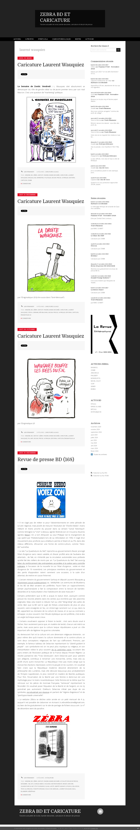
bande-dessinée (54, 175)
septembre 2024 (96, 432)
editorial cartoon (72, 312)
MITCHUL (94, 409)
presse (59, 178)
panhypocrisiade (39, 789)
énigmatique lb (26, 315)
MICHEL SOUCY (96, 381)
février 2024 (94, 451)
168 (29, 784)
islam (47, 786)
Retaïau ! (94, 256)
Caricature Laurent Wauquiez (51, 64)
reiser (65, 784)
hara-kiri (70, 784)
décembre (24, 784)
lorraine (35, 312)
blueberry (24, 791)
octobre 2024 (95, 429)
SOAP (92, 384)
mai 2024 (94, 443)
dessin (54, 178)
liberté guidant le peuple (63, 786)
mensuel (56, 789)
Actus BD (89, 39)
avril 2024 (94, 446)
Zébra (93, 67)
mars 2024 (94, 448)
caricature (64, 175)
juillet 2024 (94, 437)
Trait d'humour (105, 108)
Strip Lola (43, 39)
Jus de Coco (104, 168)
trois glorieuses (27, 789)
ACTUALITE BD (49, 778)
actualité (63, 781)
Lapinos (94, 180)
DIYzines (93, 404)
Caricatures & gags (61, 39)
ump (31, 438)
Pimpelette (95, 156)
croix (30, 312)
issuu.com (48, 789)
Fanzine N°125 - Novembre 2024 (103, 215)
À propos (29, 39)
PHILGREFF (94, 376)
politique (47, 178)
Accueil (17, 39)
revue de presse (72, 781)
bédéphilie (31, 791)
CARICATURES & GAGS (52, 172)
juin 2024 (94, 440)
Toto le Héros (96, 120)
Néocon (94, 246)
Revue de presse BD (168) (46, 459)
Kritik (78, 39)
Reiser (27, 535)
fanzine (46, 175)
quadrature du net (27, 786)
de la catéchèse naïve (61, 649)
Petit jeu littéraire (106, 144)
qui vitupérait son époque (38, 692)
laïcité (52, 786)
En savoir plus (94, 828)
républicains (43, 312)
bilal (74, 789)
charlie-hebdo (39, 784)
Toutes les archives (100, 454)
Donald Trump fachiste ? (100, 278)
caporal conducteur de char (101, 81)
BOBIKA (93, 389)
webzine (27, 175)
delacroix (75, 786)
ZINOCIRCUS (95, 373)
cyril (92, 94)
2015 (32, 784)
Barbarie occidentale (99, 82)
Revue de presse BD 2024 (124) (103, 266)
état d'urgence (40, 786)
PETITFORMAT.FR (96, 412)
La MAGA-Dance (97, 290)
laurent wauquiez (65, 789)
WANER (93, 386)
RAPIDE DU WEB (96, 407)
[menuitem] (18, 39)
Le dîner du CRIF (97, 236)
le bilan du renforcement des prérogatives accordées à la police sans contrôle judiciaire (51, 563)
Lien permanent (27, 172)
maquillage (32, 178)
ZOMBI (93, 370)
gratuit (40, 175)
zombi (30, 180)
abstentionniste (56, 784)
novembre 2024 (96, 427)
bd (32, 175)
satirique (65, 178)
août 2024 (94, 435)
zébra (35, 175)
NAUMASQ (94, 367)
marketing (40, 178)
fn (29, 438)
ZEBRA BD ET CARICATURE (50, 811)
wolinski (47, 784)
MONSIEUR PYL (95, 378)
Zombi (93, 108)
